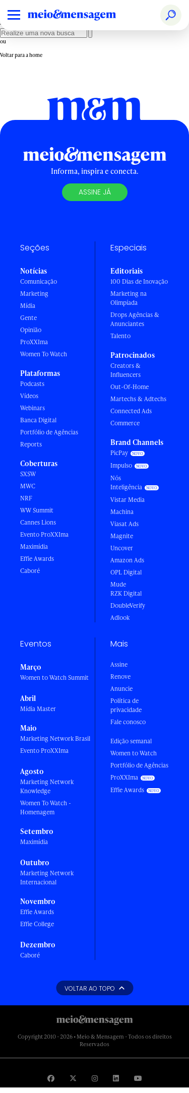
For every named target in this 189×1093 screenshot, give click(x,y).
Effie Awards (37, 558)
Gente (28, 317)
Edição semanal (131, 741)
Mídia (27, 305)
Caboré (30, 570)
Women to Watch (133, 753)
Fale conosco (128, 722)
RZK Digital (126, 593)
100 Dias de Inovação (139, 281)
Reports (31, 444)
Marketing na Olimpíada (128, 298)
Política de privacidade (126, 705)
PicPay (119, 452)
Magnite (121, 536)
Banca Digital (38, 420)
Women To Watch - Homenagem (45, 807)
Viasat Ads (124, 524)
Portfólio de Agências (49, 432)
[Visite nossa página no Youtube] (138, 1078)
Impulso (121, 465)
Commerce (125, 423)
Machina (122, 511)
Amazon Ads (127, 560)
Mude (118, 584)
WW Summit (36, 510)
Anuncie (121, 688)
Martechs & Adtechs (138, 399)
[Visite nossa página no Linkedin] (116, 1078)
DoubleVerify (127, 605)
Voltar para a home (21, 54)
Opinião (30, 330)
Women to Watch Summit (54, 677)
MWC (27, 486)
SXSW (28, 474)
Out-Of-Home (129, 386)
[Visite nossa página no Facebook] (50, 1078)
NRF (26, 498)
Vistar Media (127, 499)
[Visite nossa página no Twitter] (73, 1078)
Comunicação (38, 281)
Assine (119, 664)
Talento (120, 336)
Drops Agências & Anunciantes (134, 319)
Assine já (95, 192)
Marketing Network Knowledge (47, 786)
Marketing (34, 293)
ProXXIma (34, 342)
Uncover (121, 548)
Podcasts (32, 383)
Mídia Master (38, 708)
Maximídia (34, 546)
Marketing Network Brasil (55, 738)
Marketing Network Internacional (47, 877)
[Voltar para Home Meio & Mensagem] (83, 15)
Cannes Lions (38, 522)
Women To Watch (43, 354)
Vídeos (29, 396)
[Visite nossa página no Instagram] (95, 1078)
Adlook (120, 617)
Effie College (37, 924)
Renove (120, 676)
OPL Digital (126, 572)
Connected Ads (131, 411)
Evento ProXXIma (44, 534)
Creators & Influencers (125, 370)
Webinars (32, 408)
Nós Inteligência (126, 482)
